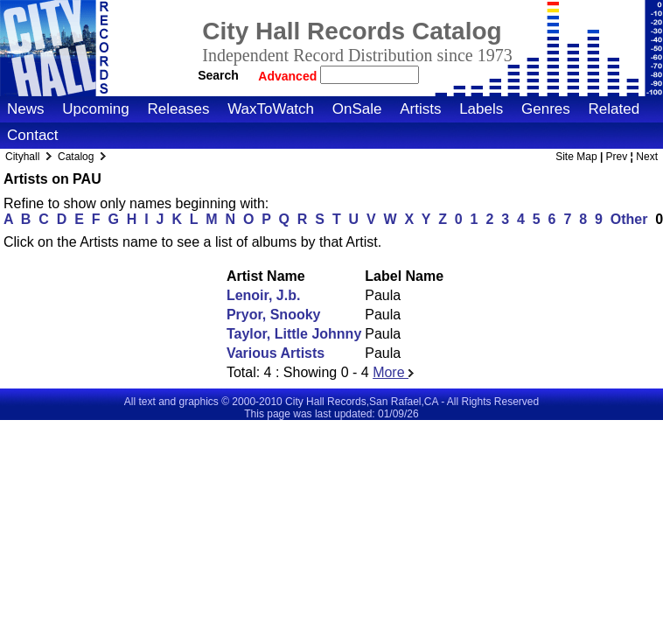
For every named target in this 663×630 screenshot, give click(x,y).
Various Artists (276, 353)
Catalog (76, 156)
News (26, 109)
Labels (481, 109)
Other (629, 219)
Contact (33, 135)
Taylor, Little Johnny (294, 333)
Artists (420, 109)
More (393, 372)
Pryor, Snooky (274, 314)
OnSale (357, 109)
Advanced (289, 76)
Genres (545, 109)
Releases (179, 109)
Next (647, 156)
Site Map (576, 156)
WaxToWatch (270, 109)
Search (218, 75)
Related (613, 109)
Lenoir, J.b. (263, 295)
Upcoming (95, 109)
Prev (617, 156)
